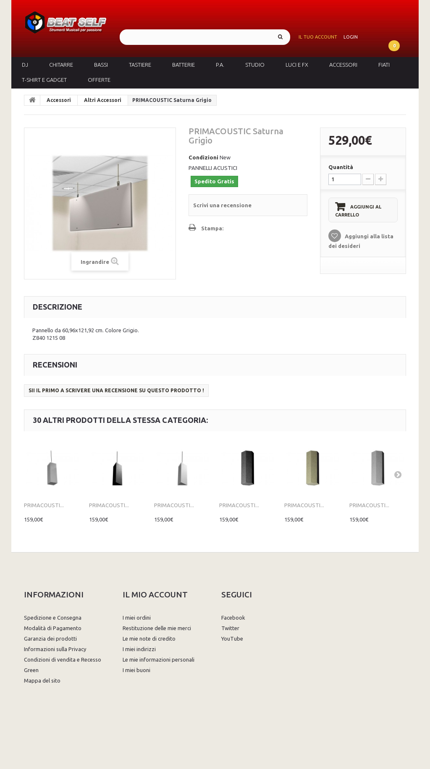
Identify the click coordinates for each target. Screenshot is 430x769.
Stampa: (212, 228)
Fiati (384, 65)
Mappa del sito (42, 680)
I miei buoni (136, 670)
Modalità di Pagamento (52, 628)
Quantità (340, 167)
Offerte (99, 80)
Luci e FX (297, 65)
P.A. (220, 65)
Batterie (183, 65)
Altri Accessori (102, 100)
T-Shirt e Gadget (44, 80)
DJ (25, 65)
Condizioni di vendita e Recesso (62, 659)
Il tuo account (318, 36)
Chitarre (61, 65)
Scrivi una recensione (222, 205)
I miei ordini (137, 617)
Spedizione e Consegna (52, 617)
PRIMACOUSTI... (44, 505)
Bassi (101, 65)
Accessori (343, 65)
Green (31, 670)
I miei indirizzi (139, 649)
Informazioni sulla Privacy (55, 649)
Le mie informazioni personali (158, 659)
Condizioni (203, 157)
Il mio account (155, 594)
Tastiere (140, 65)
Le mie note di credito (149, 638)
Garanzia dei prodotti (50, 638)
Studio (255, 65)
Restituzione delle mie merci (157, 628)
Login (350, 36)
